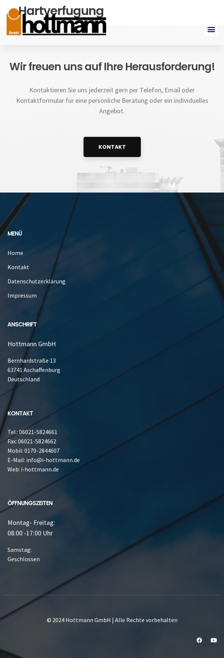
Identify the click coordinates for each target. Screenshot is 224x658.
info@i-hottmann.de (53, 460)
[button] (211, 29)
